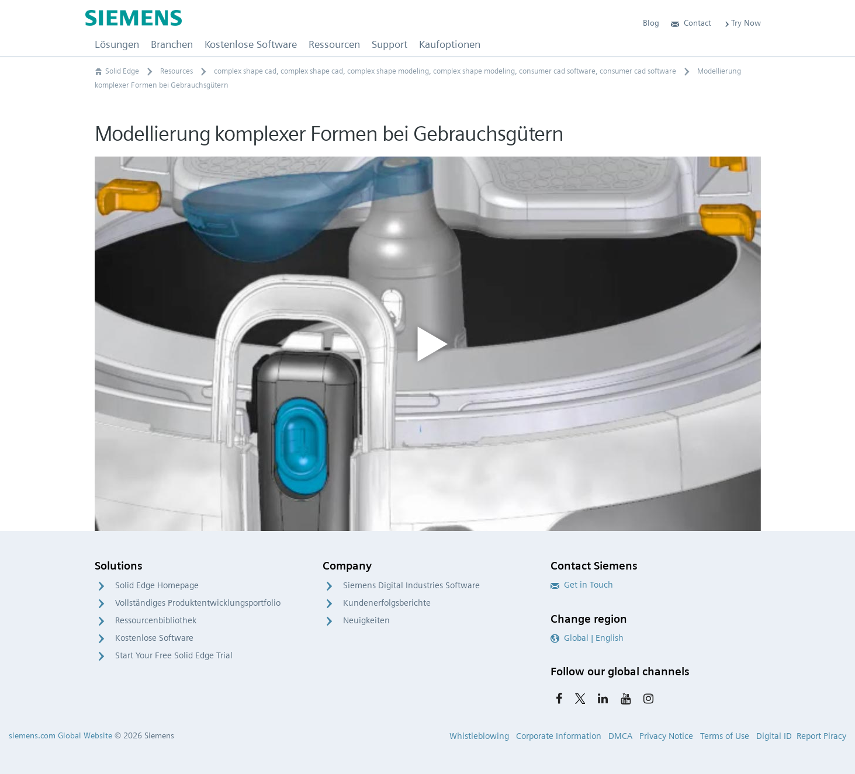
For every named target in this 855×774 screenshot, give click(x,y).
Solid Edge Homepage (157, 585)
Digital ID (774, 736)
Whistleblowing (479, 736)
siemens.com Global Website (60, 735)
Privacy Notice (666, 736)
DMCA (620, 736)
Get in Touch (582, 584)
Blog (651, 22)
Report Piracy (821, 736)
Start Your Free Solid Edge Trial (174, 655)
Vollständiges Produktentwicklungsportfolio (198, 603)
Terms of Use (724, 736)
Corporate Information (558, 736)
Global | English (587, 638)
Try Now (742, 22)
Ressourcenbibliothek (155, 620)
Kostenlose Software (154, 638)
